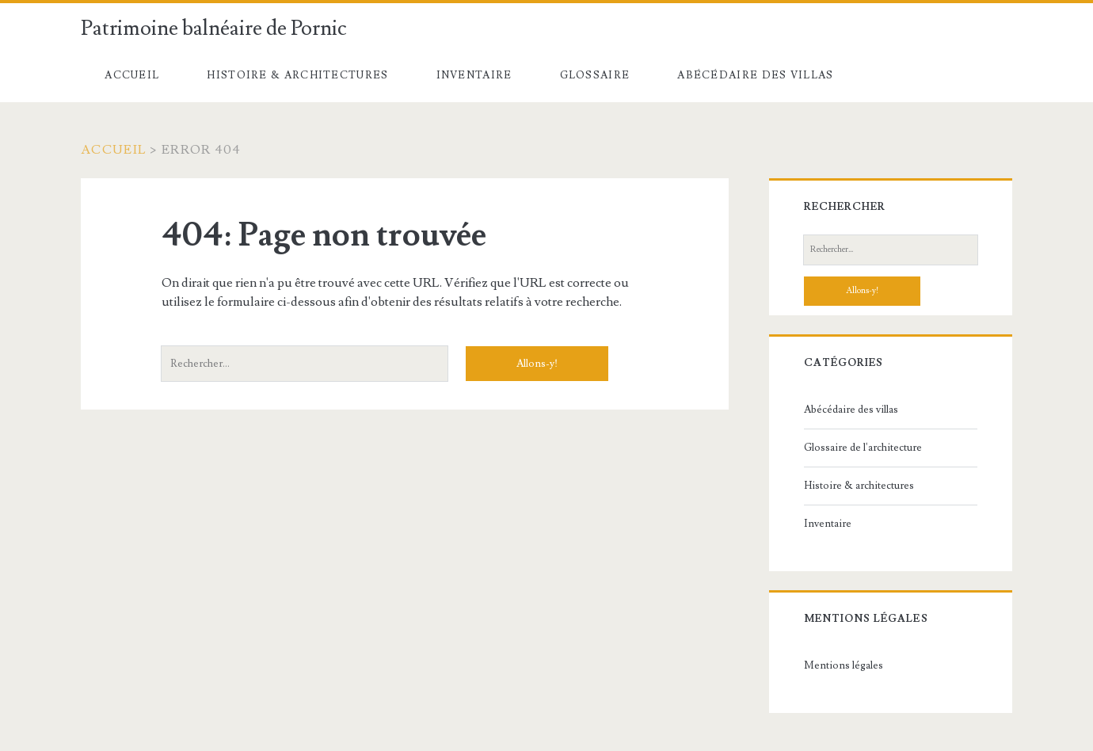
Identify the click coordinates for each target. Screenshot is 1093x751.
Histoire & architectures (297, 75)
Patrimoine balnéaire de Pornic (214, 28)
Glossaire (595, 75)
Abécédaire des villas (755, 75)
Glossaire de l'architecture (863, 447)
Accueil (132, 75)
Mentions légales (843, 665)
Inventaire (474, 75)
